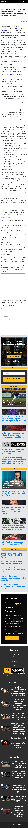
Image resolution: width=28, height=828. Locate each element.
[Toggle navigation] (24, 1)
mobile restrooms (20, 183)
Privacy (13, 824)
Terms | (9, 824)
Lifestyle (14, 665)
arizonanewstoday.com (9, 826)
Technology (14, 663)
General (14, 660)
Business (14, 656)
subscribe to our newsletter (14, 379)
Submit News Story (14, 356)
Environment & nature (14, 658)
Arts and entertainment (14, 654)
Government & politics (14, 661)
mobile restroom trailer (16, 74)
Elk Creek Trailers (5, 220)
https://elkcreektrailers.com (8, 263)
